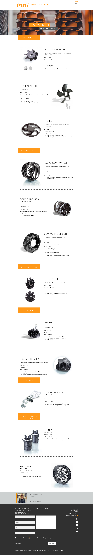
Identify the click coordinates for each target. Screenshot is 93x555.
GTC (49, 550)
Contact (45, 550)
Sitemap (40, 550)
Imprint (61, 550)
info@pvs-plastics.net (19, 539)
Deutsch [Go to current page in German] (76, 1)
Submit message (52, 543)
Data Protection (55, 550)
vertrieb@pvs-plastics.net (36, 501)
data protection (28, 537)
